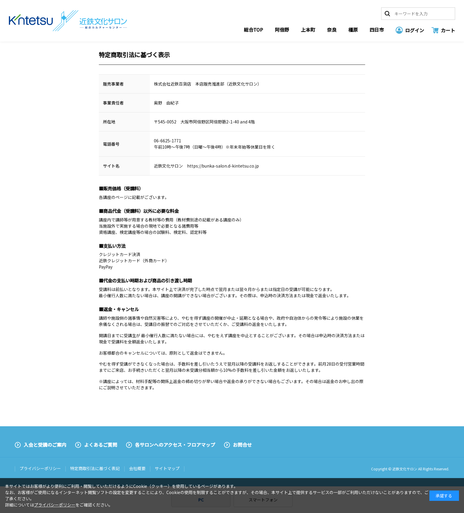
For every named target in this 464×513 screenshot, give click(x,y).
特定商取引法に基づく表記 (95, 468)
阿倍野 (282, 29)
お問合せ (242, 444)
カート (448, 30)
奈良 (331, 29)
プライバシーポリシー (40, 468)
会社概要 (137, 468)
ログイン (414, 30)
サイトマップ (167, 468)
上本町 (308, 29)
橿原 (353, 29)
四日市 (377, 29)
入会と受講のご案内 (45, 444)
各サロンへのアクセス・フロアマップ (175, 444)
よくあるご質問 (100, 444)
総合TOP (253, 29)
